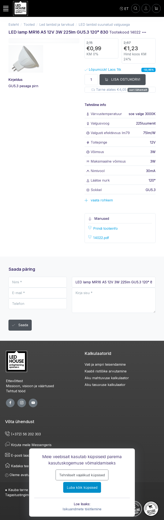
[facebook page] (10, 403)
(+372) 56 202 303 (23, 434)
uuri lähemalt (138, 89)
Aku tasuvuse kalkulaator (105, 385)
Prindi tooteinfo (105, 228)
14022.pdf (101, 238)
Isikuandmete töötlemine (82, 509)
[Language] (124, 8)
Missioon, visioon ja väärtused (30, 386)
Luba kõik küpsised (82, 487)
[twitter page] (21, 403)
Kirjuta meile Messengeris (28, 445)
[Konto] (135, 8)
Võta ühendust (19, 421)
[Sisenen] (146, 8)
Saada (20, 325)
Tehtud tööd (15, 391)
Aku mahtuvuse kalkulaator (107, 378)
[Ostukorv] (156, 8)
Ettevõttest (14, 381)
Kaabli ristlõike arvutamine (106, 371)
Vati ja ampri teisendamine (105, 364)
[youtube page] (33, 403)
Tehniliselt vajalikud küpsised (82, 475)
